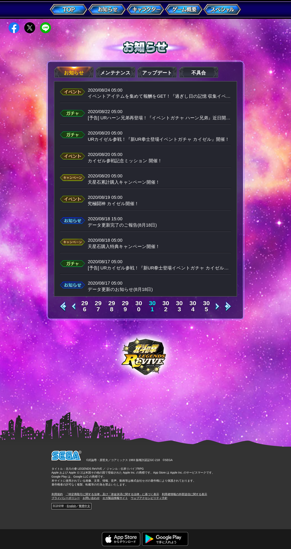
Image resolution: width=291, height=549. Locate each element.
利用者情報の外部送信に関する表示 (184, 494)
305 (206, 306)
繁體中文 (84, 506)
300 (138, 306)
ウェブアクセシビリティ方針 (149, 498)
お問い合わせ (91, 498)
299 (125, 306)
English (71, 506)
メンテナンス (115, 72)
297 (98, 306)
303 (179, 306)
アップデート (157, 72)
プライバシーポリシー (66, 498)
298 (111, 306)
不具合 (198, 72)
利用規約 (57, 494)
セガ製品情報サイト (115, 498)
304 (193, 306)
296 (84, 306)
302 (165, 306)
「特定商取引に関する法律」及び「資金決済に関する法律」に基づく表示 (112, 494)
